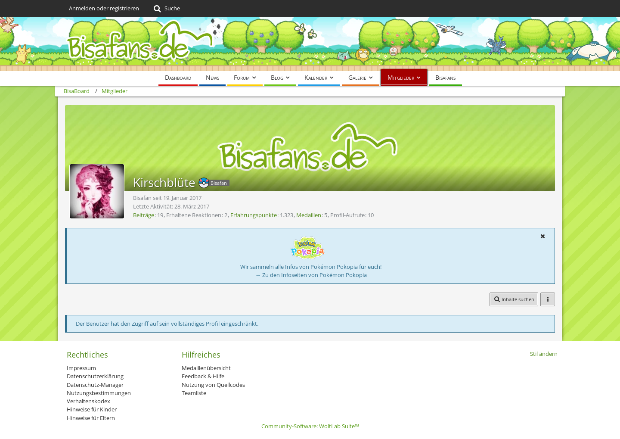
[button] (542, 236)
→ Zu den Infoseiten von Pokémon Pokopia (311, 275)
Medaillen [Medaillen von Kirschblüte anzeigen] (308, 215)
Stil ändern (544, 354)
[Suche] (166, 8)
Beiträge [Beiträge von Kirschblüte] (143, 215)
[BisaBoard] (310, 44)
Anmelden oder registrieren (104, 8)
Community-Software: (310, 426)
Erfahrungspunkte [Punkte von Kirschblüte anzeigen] (253, 215)
